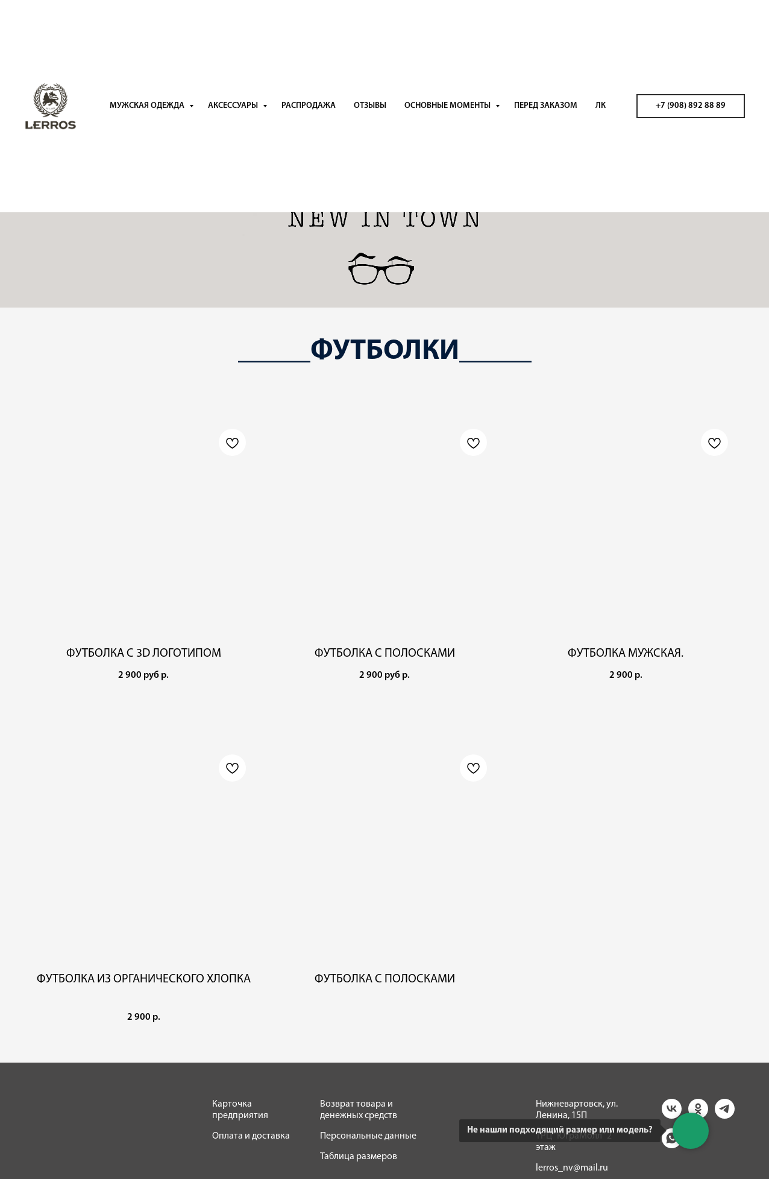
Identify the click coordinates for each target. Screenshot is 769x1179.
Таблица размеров (358, 1157)
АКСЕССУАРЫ (234, 105)
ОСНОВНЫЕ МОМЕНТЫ (448, 105)
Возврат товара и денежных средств (358, 1110)
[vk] (672, 1115)
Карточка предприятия (240, 1110)
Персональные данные (368, 1136)
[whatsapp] (672, 1145)
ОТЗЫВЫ (370, 105)
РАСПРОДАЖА (308, 105)
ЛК (600, 105)
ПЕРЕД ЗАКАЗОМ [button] (545, 105)
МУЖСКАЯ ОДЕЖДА (148, 105)
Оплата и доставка (251, 1136)
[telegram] (725, 1115)
